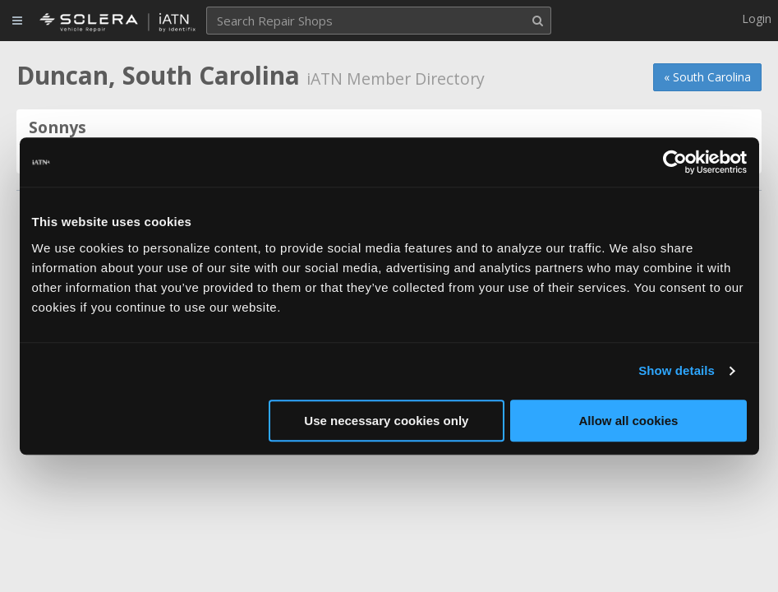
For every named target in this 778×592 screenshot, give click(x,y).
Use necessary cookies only (386, 421)
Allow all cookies (629, 421)
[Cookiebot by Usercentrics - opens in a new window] (675, 162)
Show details (676, 370)
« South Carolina (707, 77)
